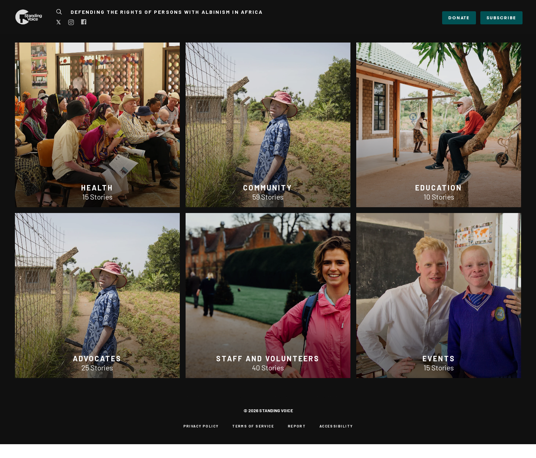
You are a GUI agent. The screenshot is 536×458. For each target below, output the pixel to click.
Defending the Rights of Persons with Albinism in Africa (167, 12)
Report (297, 426)
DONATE (459, 18)
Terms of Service (253, 426)
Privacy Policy (201, 426)
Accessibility (336, 426)
